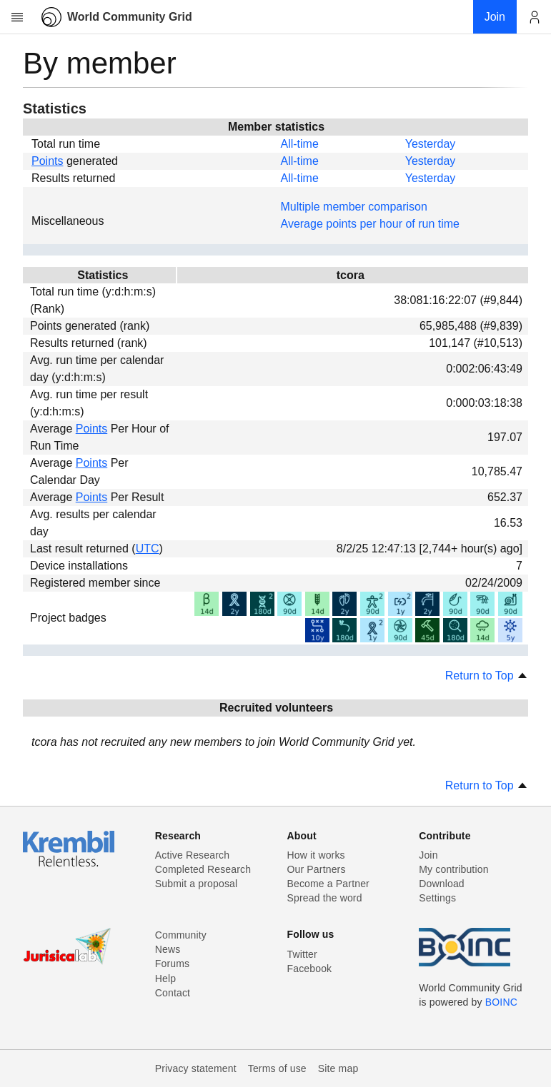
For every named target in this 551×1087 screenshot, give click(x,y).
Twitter (302, 954)
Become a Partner (328, 883)
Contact (172, 992)
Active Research (192, 855)
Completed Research (203, 869)
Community (181, 935)
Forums (172, 963)
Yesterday (430, 144)
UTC (147, 548)
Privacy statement (196, 1068)
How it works (316, 855)
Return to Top (486, 675)
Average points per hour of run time (370, 224)
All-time (300, 144)
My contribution (453, 869)
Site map (338, 1068)
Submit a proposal (196, 883)
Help (165, 978)
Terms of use (277, 1068)
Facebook (309, 968)
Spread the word (324, 898)
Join (428, 855)
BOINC (501, 1002)
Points (47, 161)
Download (442, 883)
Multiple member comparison (354, 207)
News (168, 949)
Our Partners (316, 869)
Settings (437, 898)
